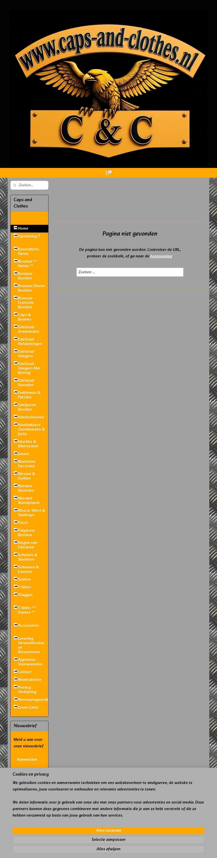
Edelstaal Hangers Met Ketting (29, 368)
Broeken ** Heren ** (27, 264)
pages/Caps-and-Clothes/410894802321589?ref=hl (29, 778)
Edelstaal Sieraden (26, 383)
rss (104, 850)
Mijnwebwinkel (151, 850)
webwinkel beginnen (118, 850)
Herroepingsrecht (33, 699)
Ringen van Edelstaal (27, 545)
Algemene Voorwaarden (30, 662)
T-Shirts (24, 587)
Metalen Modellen (26, 488)
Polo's (23, 522)
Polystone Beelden (26, 533)
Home (23, 228)
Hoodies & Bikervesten (28, 444)
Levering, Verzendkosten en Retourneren (31, 645)
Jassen (23, 454)
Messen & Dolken (26, 476)
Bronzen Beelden (25, 276)
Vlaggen (25, 595)
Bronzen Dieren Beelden (31, 288)
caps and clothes (25, 842)
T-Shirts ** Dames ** (27, 610)
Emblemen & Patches (29, 395)
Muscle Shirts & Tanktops (31, 513)
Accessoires (28, 625)
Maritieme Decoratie (27, 464)
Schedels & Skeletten (27, 557)
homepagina (161, 256)
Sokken (24, 579)
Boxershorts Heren (28, 251)
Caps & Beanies (24, 317)
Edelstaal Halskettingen (30, 341)
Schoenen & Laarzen (28, 569)
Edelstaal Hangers (26, 354)
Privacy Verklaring (27, 690)
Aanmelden (27, 759)
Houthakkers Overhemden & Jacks (31, 430)
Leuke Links (28, 707)
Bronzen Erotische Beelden (26, 303)
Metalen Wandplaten (28, 500)
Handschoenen (31, 417)
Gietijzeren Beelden (27, 407)
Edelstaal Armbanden (28, 329)
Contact (25, 672)
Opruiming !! (29, 236)
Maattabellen (29, 679)
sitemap (97, 850)
